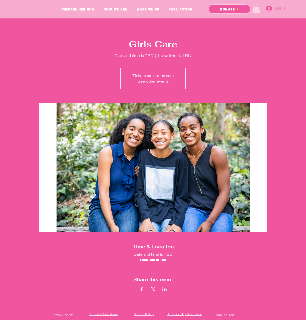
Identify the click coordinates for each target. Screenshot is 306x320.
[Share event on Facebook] (141, 289)
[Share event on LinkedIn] (164, 289)
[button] (256, 8)
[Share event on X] (153, 289)
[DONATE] (229, 9)
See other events (153, 81)
